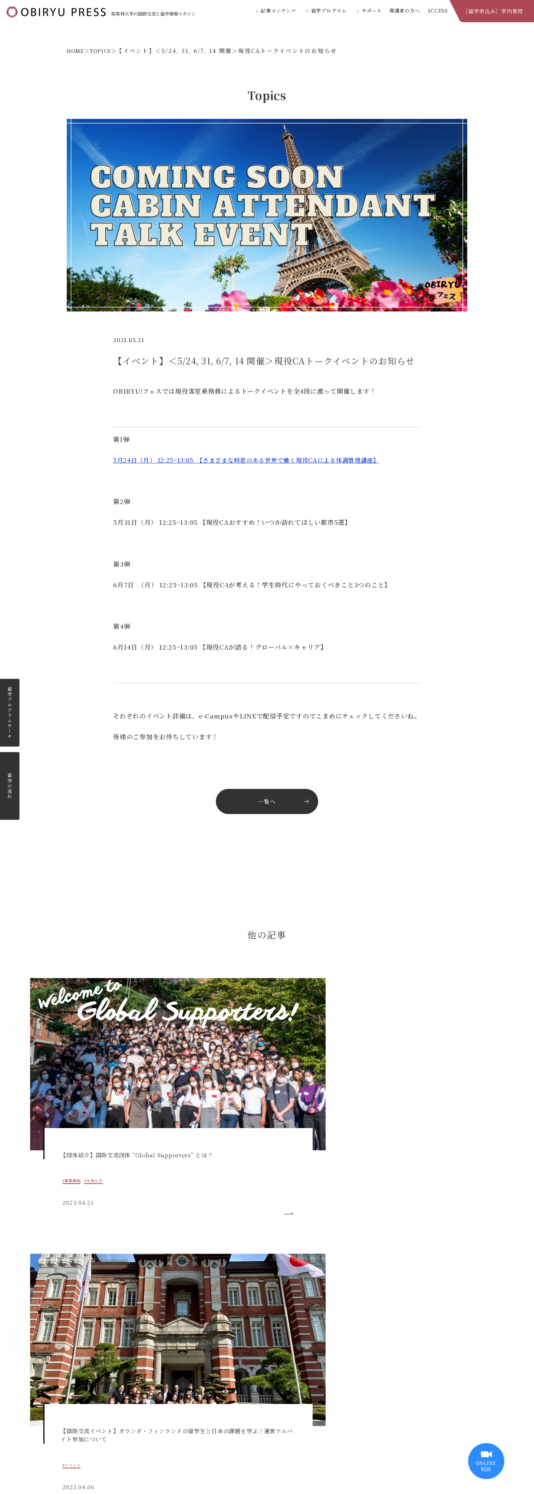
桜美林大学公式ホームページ (267, 1444)
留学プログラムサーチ (10, 713)
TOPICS (108, 50)
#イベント (174, 1073)
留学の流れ (10, 786)
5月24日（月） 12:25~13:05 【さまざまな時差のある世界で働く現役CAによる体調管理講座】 (254, 459)
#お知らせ (75, 1073)
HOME (78, 50)
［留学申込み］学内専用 (493, 11)
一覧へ (267, 803)
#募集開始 (52, 1073)
